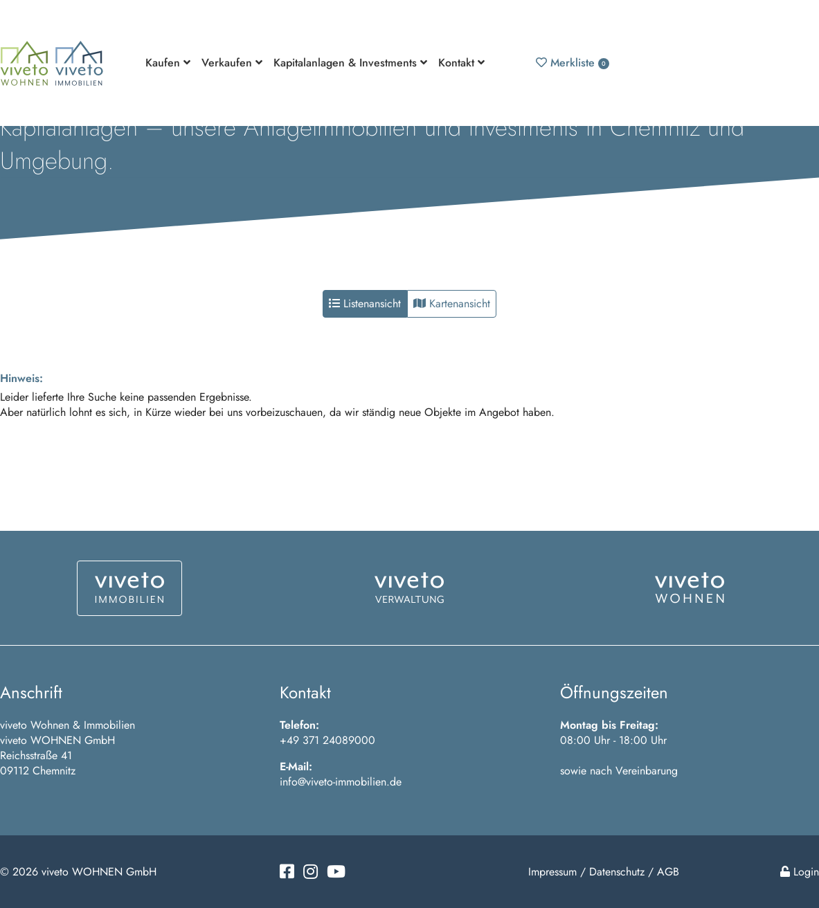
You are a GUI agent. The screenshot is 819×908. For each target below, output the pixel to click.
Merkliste (572, 63)
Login (799, 872)
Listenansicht (365, 303)
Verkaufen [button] (231, 63)
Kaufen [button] (167, 63)
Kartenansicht (451, 303)
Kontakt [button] (461, 63)
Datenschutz (617, 872)
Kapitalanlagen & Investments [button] (350, 63)
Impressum (552, 872)
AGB (668, 872)
